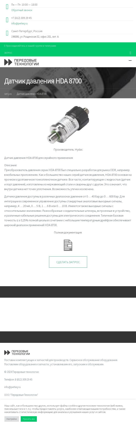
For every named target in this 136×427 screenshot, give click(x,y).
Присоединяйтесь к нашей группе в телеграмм (30, 45)
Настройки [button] (12, 418)
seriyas (8, 93)
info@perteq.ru (19, 23)
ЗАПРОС (8, 52)
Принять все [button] (29, 418)
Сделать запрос (68, 262)
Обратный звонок (21, 10)
